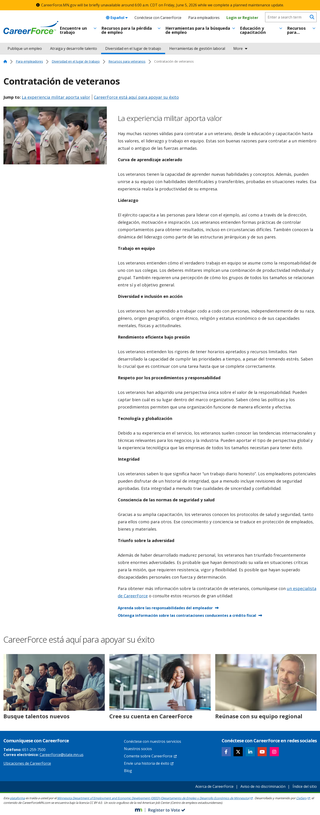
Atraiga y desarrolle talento (73, 48)
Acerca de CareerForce (214, 786)
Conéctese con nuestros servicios (152, 741)
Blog (128, 770)
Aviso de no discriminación (262, 786)
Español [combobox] (117, 17)
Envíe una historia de (149, 763)
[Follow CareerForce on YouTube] (262, 751)
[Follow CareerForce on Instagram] (274, 751)
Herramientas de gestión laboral (197, 48)
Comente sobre (150, 756)
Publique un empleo (25, 48)
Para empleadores (204, 17)
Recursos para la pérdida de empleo (126, 30)
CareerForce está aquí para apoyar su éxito (136, 97)
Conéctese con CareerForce (157, 17)
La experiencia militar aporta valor (56, 97)
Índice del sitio (305, 786)
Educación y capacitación (253, 30)
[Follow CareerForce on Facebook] (226, 751)
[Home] (30, 27)
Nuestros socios (138, 748)
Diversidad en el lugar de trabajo (133, 48)
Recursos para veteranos (126, 61)
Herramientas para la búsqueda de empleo (197, 30)
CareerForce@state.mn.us (61, 754)
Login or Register (242, 17)
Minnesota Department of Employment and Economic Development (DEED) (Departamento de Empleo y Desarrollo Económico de (155, 798)
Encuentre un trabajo (73, 30)
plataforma (17, 798)
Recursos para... (296, 30)
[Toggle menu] (95, 28)
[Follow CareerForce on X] (238, 751)
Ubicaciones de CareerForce (27, 763)
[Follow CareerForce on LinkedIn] (250, 751)
